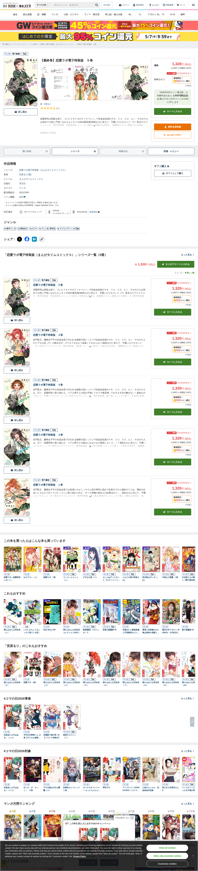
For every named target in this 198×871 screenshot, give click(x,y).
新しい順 (189, 273)
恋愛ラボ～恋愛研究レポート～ (12, 578)
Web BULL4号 (49, 630)
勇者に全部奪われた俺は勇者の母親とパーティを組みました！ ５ (150, 631)
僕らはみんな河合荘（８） (150, 683)
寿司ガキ (106, 787)
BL (130, 14)
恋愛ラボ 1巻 (49, 577)
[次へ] (43, 83)
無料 (183, 14)
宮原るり (47, 104)
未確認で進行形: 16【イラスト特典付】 (51, 736)
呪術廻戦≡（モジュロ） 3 (91, 631)
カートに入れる (172, 111)
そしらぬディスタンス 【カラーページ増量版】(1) (111, 578)
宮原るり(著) (25, 174)
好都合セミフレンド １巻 (72, 788)
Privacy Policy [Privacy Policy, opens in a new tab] (79, 856)
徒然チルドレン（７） (69, 736)
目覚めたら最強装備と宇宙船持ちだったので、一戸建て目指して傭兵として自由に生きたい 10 (131, 631)
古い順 (178, 273)
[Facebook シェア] (27, 239)
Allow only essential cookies (167, 856)
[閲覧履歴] (168, 5)
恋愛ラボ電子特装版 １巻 (48, 484)
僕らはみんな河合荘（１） (12, 631)
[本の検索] (43, 5)
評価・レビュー (171, 151)
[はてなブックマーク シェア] (34, 239)
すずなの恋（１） (90, 577)
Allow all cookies (167, 848)
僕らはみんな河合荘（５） (91, 683)
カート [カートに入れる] (172, 312)
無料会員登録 (172, 127)
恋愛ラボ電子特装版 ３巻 (48, 384)
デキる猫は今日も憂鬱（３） (51, 788)
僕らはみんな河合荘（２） (12, 683)
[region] (99, 856)
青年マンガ (10, 229)
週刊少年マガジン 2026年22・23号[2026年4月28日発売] (171, 631)
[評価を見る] (49, 108)
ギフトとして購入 (172, 173)
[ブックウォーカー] (16, 5)
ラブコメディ (64, 229)
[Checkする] (35, 104)
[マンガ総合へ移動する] (33, 44)
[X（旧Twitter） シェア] (19, 239)
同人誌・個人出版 (113, 14)
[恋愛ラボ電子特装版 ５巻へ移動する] (87, 44)
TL (140, 14)
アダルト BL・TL (156, 14)
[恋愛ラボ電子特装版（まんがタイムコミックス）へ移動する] (57, 44)
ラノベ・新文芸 (91, 14)
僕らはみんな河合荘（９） (170, 683)
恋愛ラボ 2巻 (30, 682)
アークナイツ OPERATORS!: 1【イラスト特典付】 (131, 789)
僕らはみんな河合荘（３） (51, 683)
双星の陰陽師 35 (109, 630)
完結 (76, 229)
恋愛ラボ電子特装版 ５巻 (48, 285)
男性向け (23, 229)
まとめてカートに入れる (175, 264)
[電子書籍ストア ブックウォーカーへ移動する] (14, 44)
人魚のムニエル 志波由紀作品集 (150, 788)
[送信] (97, 5)
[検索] (97, 5)
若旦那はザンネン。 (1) (150, 578)
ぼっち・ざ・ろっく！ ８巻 (31, 788)
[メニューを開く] (193, 5)
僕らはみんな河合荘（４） (71, 683)
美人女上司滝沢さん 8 (170, 788)
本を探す (107, 5)
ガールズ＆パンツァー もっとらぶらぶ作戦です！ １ (91, 789)
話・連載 (41, 14)
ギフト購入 (161, 166)
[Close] (193, 855)
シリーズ (83, 151)
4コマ (33, 229)
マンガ (55, 14)
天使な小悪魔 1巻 (170, 577)
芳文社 (22, 183)
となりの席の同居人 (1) (131, 578)
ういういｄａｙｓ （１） (71, 578)
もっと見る (187, 254)
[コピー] (41, 239)
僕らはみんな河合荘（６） (111, 683)
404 (22, 197)
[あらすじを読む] (94, 122)
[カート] (181, 5)
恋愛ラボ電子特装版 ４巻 (48, 335)
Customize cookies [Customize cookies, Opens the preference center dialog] (167, 864)
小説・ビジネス (71, 14)
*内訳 (188, 86)
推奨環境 (95, 212)
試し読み (21, 112)
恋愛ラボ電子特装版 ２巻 (48, 434)
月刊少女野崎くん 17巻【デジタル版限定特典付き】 (32, 736)
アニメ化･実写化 (47, 229)
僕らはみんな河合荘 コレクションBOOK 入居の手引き (71, 631)
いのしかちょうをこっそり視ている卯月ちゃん (32, 631)
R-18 (172, 14)
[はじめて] (154, 5)
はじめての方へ (172, 135)
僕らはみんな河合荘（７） (131, 683)
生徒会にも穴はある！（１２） (11, 736)
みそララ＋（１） (31, 577)
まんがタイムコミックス (31, 179)
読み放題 (27, 14)
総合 (15, 14)
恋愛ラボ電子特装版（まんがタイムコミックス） (43, 170)
